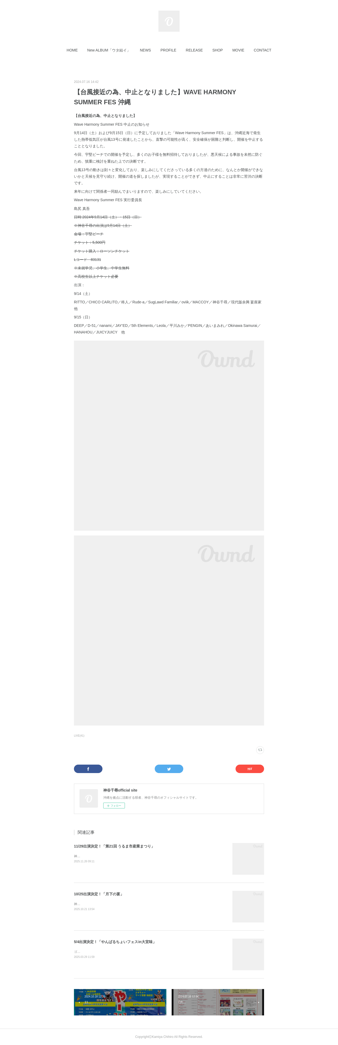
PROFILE (168, 50)
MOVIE (238, 50)
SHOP (217, 50)
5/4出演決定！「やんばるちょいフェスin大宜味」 (115, 942)
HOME (72, 50)
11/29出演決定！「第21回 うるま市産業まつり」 (114, 846)
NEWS (145, 50)
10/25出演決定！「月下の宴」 (99, 894)
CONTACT (262, 50)
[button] (72, 50)
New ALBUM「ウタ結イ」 (108, 50)
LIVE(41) (79, 735)
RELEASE (194, 50)
